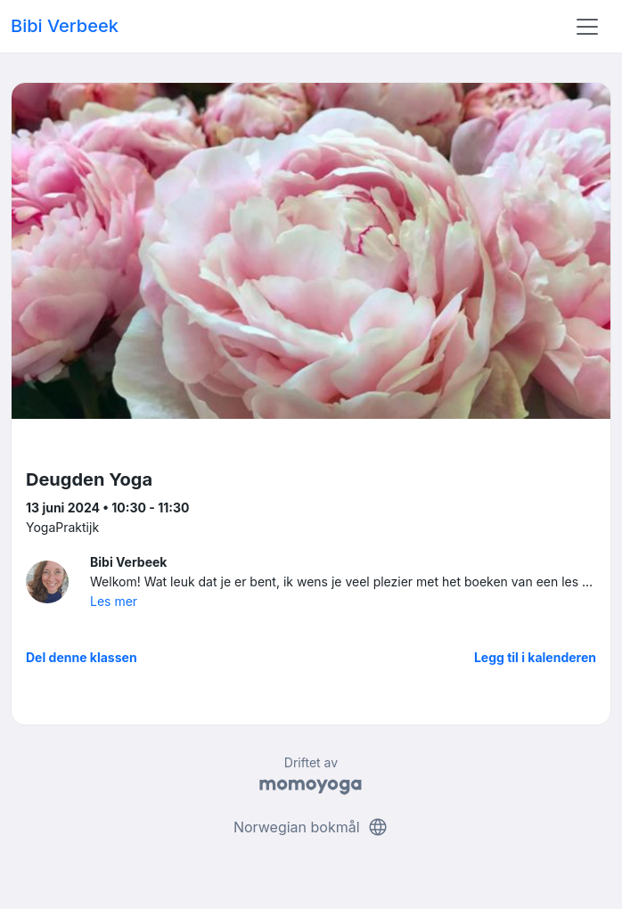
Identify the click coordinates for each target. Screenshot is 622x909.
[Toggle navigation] (587, 27)
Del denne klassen (81, 657)
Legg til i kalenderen (535, 657)
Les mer (113, 601)
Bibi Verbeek (65, 26)
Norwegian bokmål (311, 827)
